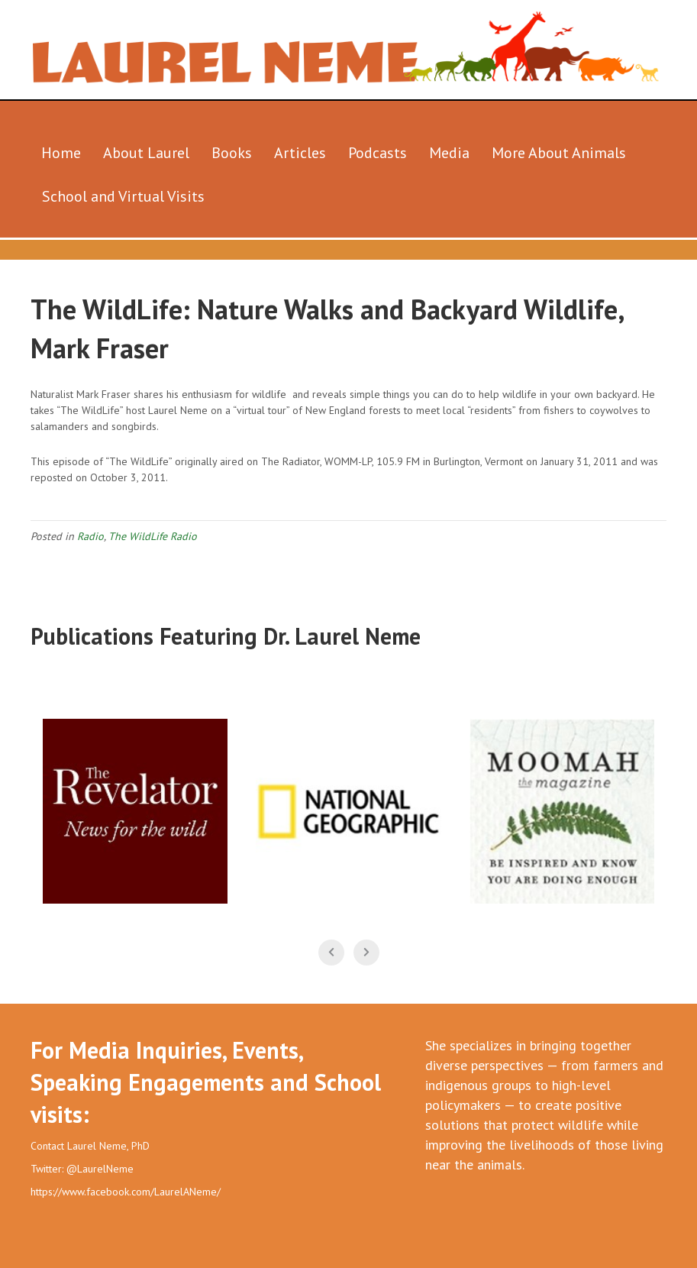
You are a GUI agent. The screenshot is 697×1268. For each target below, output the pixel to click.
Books (231, 153)
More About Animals (559, 153)
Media (449, 153)
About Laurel (146, 153)
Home (61, 153)
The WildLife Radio (152, 536)
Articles (300, 153)
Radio (90, 536)
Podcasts (377, 153)
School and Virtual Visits (123, 196)
